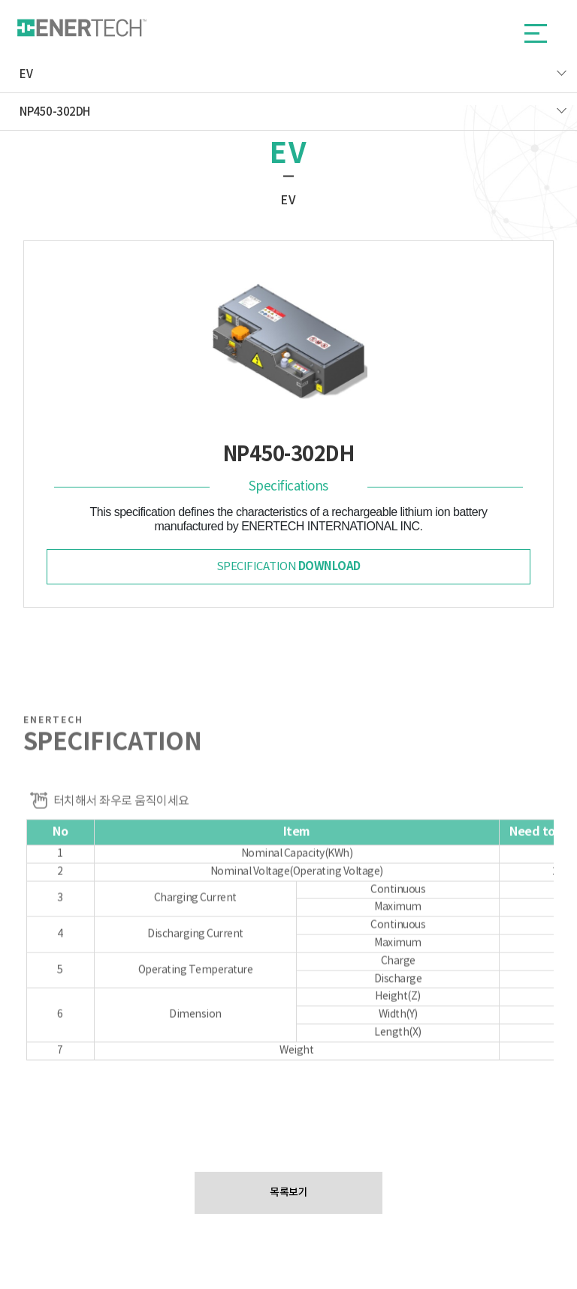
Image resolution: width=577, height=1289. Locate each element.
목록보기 (288, 1192)
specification (288, 566)
